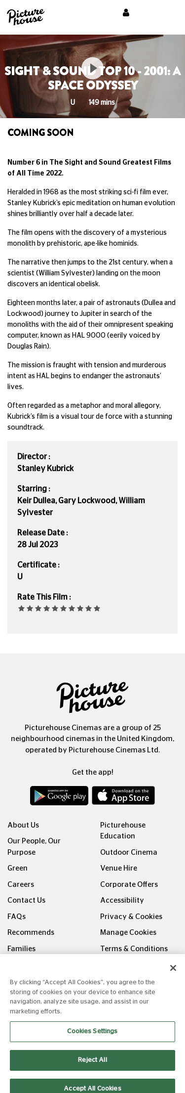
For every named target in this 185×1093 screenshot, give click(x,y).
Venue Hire (118, 868)
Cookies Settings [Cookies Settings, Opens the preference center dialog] (92, 1038)
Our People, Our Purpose (34, 846)
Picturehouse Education (123, 831)
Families (21, 949)
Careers (20, 884)
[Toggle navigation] (164, 14)
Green (17, 868)
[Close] (173, 974)
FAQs (16, 916)
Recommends (30, 932)
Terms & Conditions (134, 949)
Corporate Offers (129, 884)
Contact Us (26, 900)
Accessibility (122, 900)
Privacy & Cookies (131, 916)
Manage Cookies (128, 932)
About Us (23, 825)
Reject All (92, 1066)
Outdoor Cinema (128, 852)
